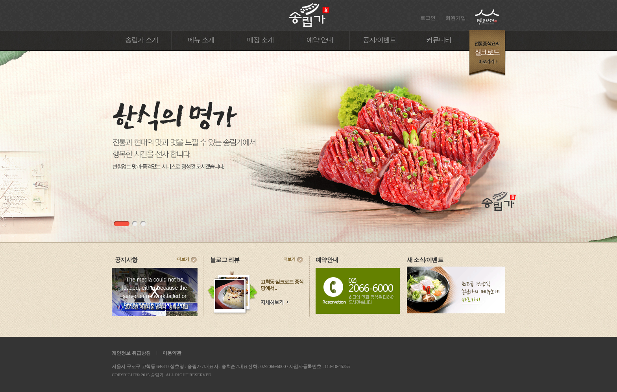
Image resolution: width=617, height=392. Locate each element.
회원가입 (455, 18)
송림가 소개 (141, 40)
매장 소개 (260, 40)
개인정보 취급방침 (131, 353)
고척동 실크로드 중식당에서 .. (281, 285)
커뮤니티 (439, 40)
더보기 (183, 259)
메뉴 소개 (201, 40)
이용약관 (172, 353)
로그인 (428, 18)
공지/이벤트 (379, 40)
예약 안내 (320, 40)
